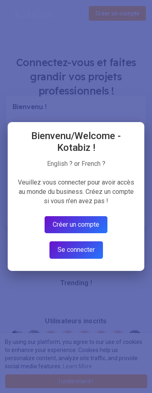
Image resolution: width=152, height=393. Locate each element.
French (91, 164)
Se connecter (76, 249)
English (57, 164)
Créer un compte (76, 224)
